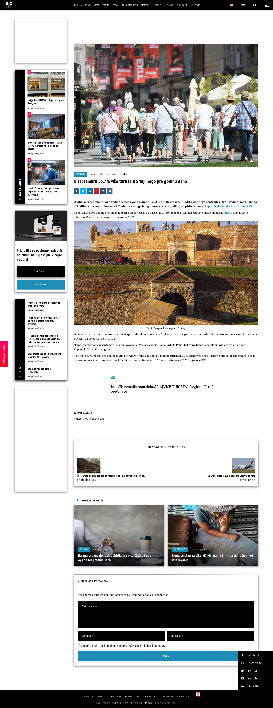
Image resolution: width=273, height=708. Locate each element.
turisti (183, 447)
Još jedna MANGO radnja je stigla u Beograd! (46, 101)
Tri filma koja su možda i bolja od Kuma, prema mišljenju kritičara (44, 321)
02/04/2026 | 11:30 (36, 107)
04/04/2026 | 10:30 (36, 375)
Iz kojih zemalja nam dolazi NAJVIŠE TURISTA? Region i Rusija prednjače (163, 389)
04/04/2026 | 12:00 (36, 309)
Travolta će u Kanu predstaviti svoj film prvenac (44, 304)
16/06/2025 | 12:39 (100, 549)
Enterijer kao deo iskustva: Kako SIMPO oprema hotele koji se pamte (45, 146)
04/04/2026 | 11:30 (36, 327)
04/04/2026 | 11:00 (36, 346)
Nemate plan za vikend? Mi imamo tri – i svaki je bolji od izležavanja (212, 557)
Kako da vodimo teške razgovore (39, 370)
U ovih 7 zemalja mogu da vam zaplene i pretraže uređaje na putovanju (43, 191)
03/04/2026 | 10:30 (36, 199)
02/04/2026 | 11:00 (36, 153)
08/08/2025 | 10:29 (199, 549)
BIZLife (99, 174)
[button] (255, 655)
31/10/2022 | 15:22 (112, 174)
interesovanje (155, 447)
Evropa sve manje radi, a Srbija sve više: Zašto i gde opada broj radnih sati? (114, 557)
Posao (84, 549)
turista (227, 213)
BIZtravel (80, 174)
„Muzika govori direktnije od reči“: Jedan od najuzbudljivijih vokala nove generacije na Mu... (44, 339)
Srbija (171, 447)
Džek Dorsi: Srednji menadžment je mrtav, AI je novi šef (44, 355)
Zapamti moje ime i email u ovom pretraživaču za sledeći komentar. (123, 645)
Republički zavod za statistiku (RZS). (229, 206)
